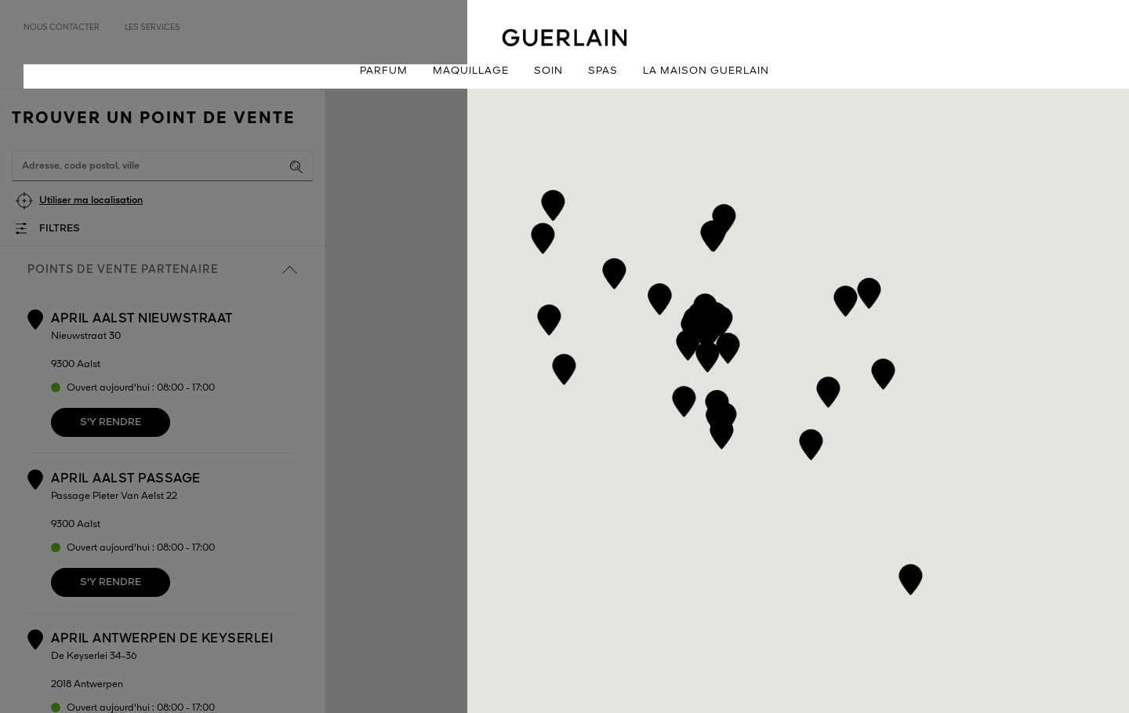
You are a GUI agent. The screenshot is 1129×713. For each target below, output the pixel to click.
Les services (152, 27)
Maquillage (471, 71)
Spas (603, 71)
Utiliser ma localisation (91, 200)
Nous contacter (62, 27)
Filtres (59, 229)
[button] (684, 398)
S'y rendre (110, 422)
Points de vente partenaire (162, 270)
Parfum (384, 71)
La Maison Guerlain (706, 71)
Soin (548, 71)
